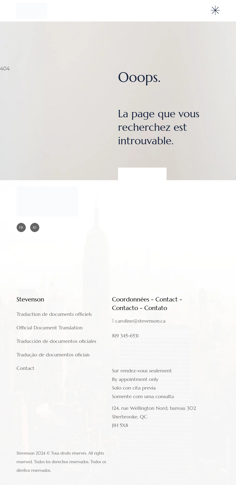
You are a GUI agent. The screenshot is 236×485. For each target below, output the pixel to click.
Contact (25, 368)
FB (21, 227)
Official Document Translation (50, 327)
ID (35, 227)
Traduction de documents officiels (54, 314)
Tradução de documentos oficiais (53, 354)
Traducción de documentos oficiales (56, 341)
